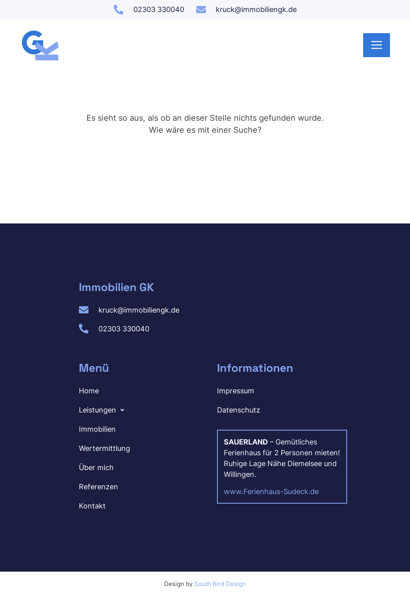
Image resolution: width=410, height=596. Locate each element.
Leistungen (104, 410)
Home (89, 390)
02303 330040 (158, 9)
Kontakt (92, 505)
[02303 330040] (118, 9)
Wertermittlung (104, 448)
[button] (134, 409)
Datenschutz (238, 409)
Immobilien (97, 429)
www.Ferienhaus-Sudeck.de (271, 491)
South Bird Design (220, 583)
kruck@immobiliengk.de (256, 9)
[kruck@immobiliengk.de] (201, 9)
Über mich (96, 467)
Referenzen (98, 486)
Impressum (235, 390)
